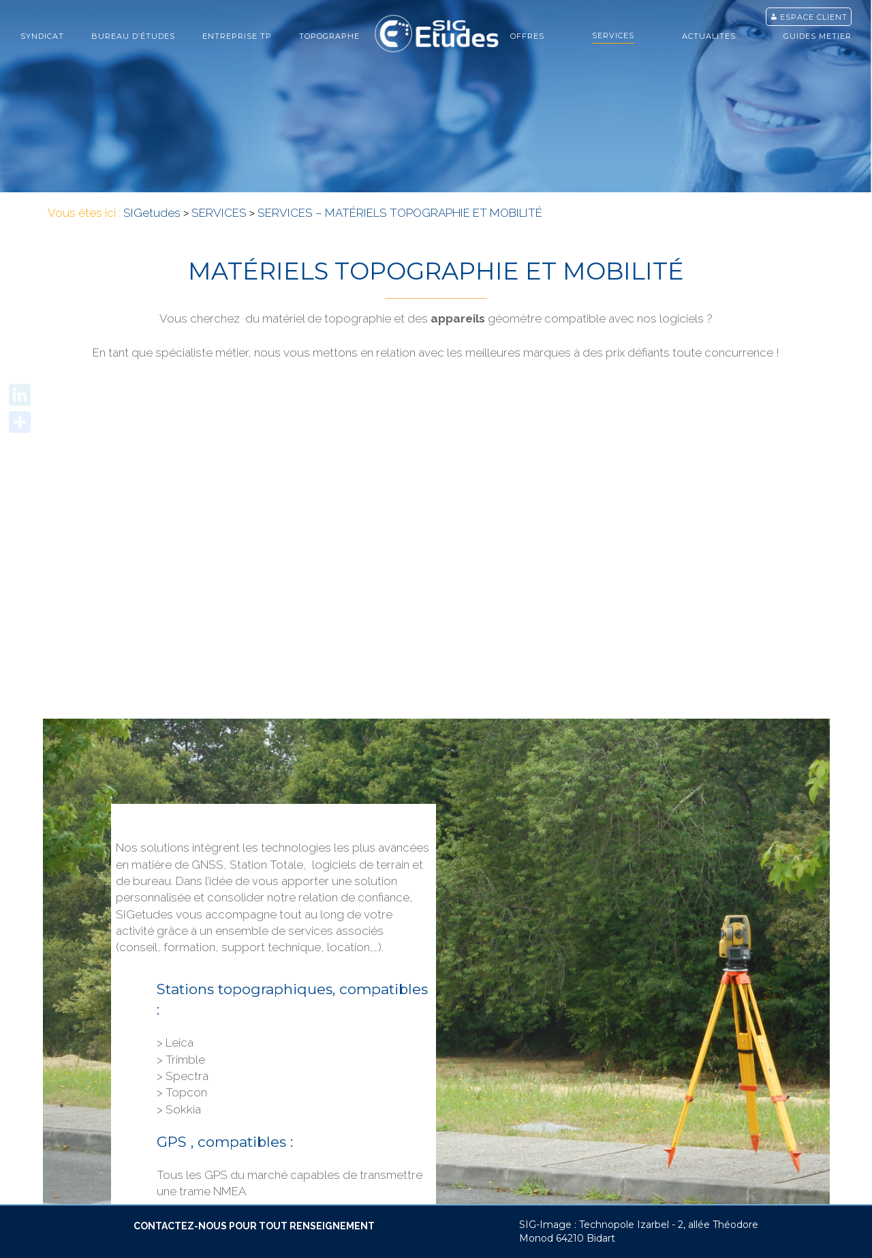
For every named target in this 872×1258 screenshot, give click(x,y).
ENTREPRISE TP (237, 36)
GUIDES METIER (817, 36)
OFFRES (527, 36)
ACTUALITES (709, 36)
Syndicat (42, 36)
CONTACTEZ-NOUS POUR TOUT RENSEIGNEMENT (254, 1225)
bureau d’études (133, 36)
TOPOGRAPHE (329, 36)
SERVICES (613, 35)
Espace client (813, 17)
